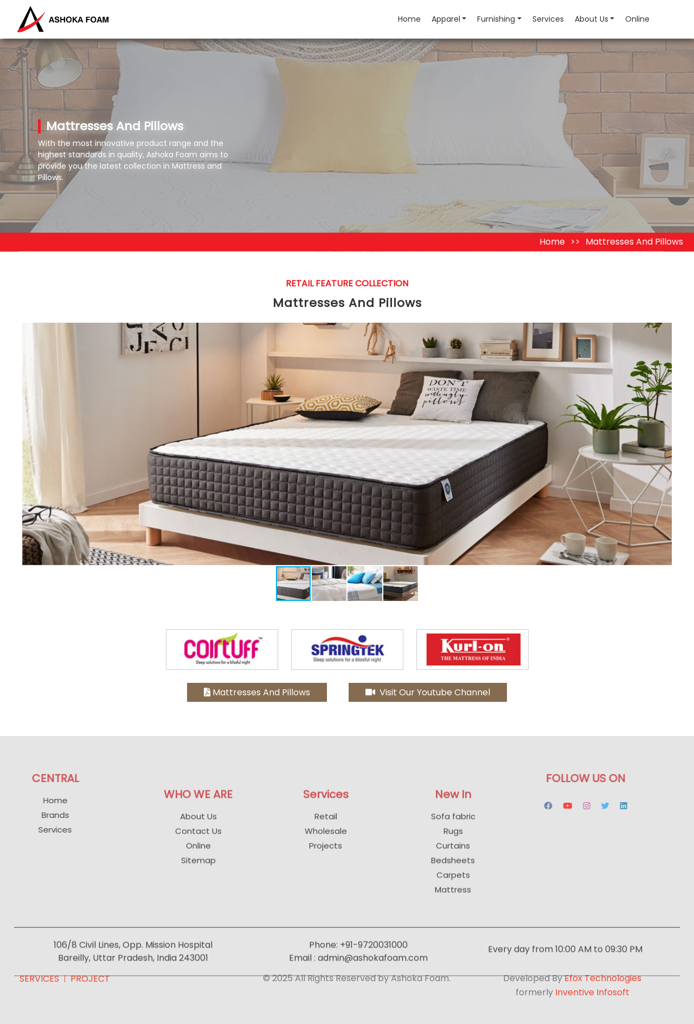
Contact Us (198, 850)
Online (637, 19)
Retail (325, 835)
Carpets (453, 894)
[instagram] (567, 805)
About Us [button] (591, 19)
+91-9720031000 (374, 964)
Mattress (453, 908)
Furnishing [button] (496, 19)
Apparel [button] (446, 19)
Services (548, 19)
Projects (325, 865)
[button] (662, 332)
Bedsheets (453, 879)
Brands (35, 815)
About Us (198, 835)
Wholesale (326, 850)
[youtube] (548, 805)
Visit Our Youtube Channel (427, 692)
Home (412, 18)
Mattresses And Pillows (257, 692)
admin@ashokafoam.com (373, 977)
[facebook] (529, 805)
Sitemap (198, 879)
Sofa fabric (453, 835)
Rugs (453, 850)
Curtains (453, 865)
